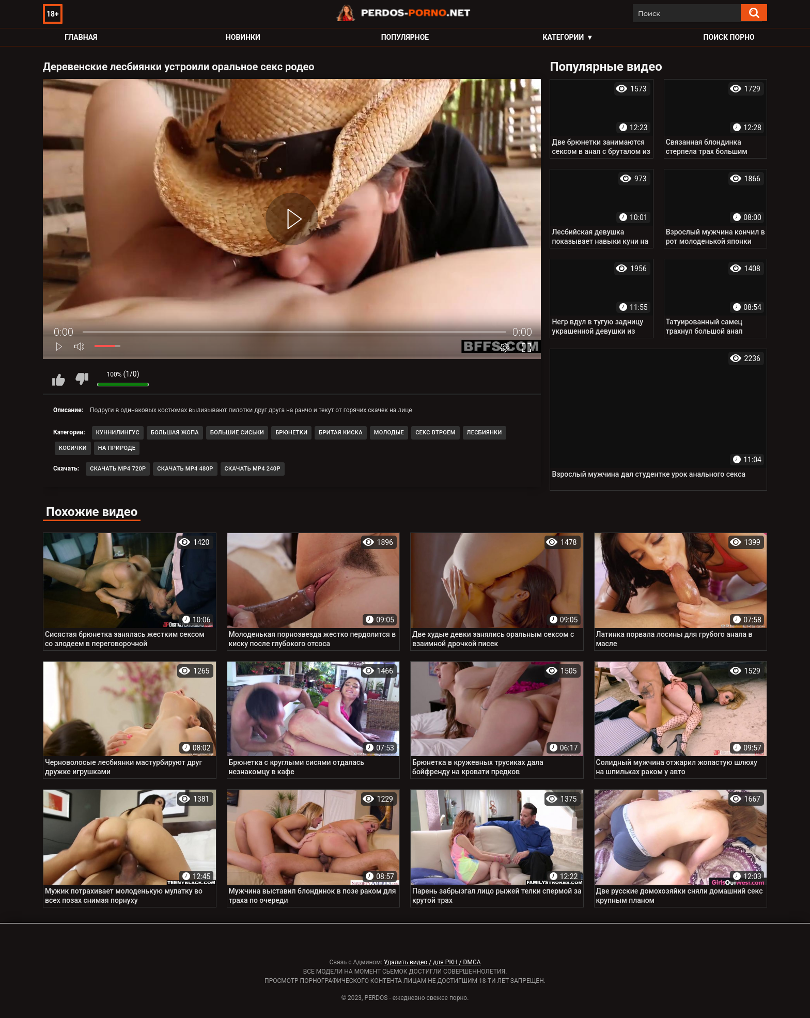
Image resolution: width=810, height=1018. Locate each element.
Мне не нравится (81, 379)
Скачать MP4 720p (118, 468)
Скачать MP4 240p (253, 468)
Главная (81, 37)
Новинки (243, 37)
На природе (116, 448)
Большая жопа (175, 432)
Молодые (389, 432)
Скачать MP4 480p (185, 468)
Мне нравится (58, 379)
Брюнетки (291, 432)
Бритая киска (341, 432)
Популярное (405, 37)
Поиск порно (729, 37)
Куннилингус (117, 432)
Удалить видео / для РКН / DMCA (432, 962)
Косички (73, 448)
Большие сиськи (237, 432)
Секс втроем (435, 432)
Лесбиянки (484, 432)
